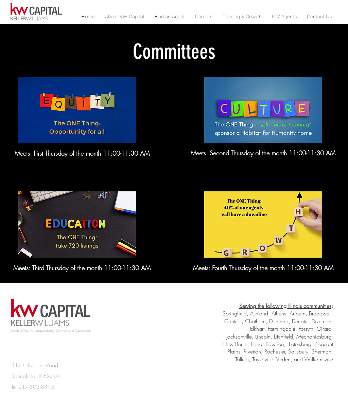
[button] (284, 16)
